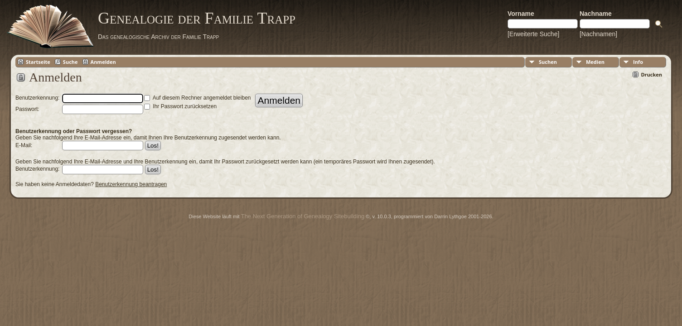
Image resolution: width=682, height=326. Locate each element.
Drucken (651, 74)
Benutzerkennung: (37, 169)
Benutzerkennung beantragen (131, 184)
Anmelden (103, 61)
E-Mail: (23, 145)
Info (638, 61)
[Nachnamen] (598, 34)
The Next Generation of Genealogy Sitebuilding (302, 216)
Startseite (38, 61)
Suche (70, 61)
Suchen (548, 61)
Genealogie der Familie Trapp (196, 18)
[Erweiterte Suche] (533, 34)
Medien (595, 61)
